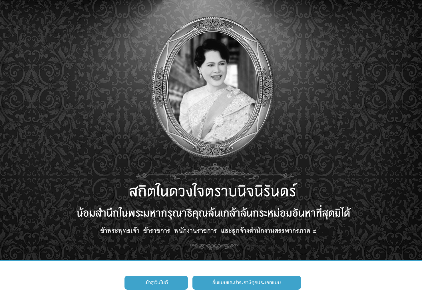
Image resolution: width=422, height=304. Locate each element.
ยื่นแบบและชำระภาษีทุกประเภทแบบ (246, 282)
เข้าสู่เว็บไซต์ (156, 282)
